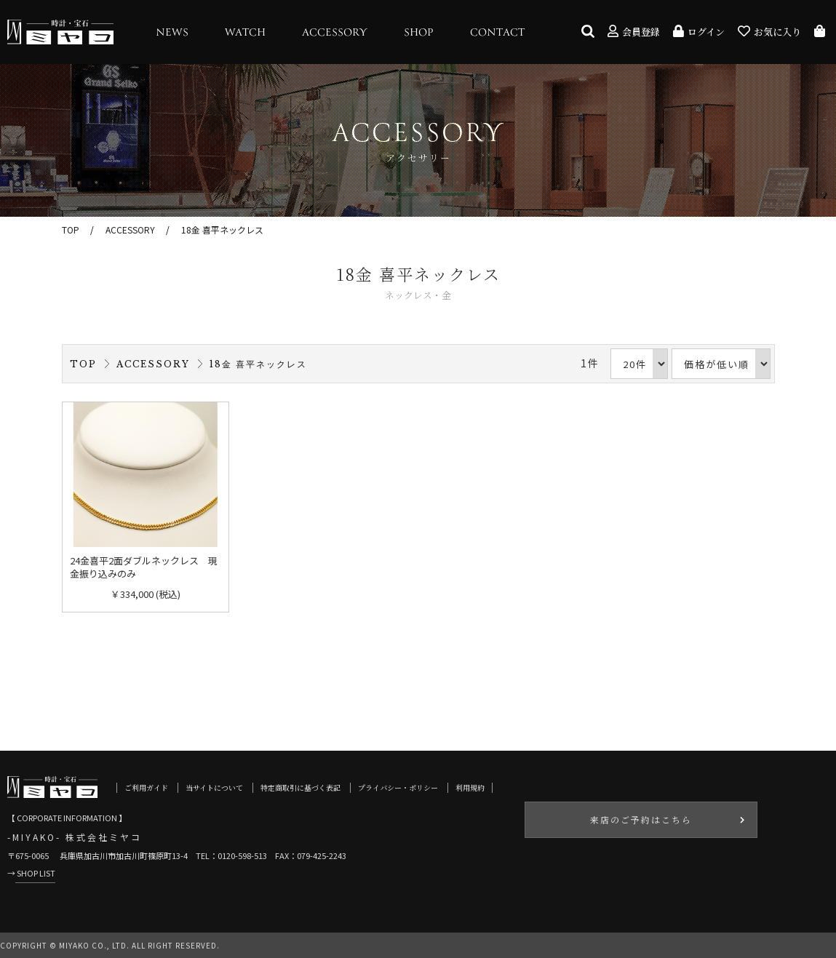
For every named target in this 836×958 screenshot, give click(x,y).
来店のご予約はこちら (641, 819)
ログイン (699, 32)
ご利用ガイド (146, 787)
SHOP (419, 33)
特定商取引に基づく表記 (300, 787)
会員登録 (634, 32)
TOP (70, 229)
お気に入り (769, 32)
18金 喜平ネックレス (222, 229)
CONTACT (497, 33)
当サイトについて (214, 787)
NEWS (172, 33)
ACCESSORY (334, 33)
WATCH (245, 33)
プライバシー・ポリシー (398, 787)
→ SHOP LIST (31, 873)
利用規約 (470, 787)
